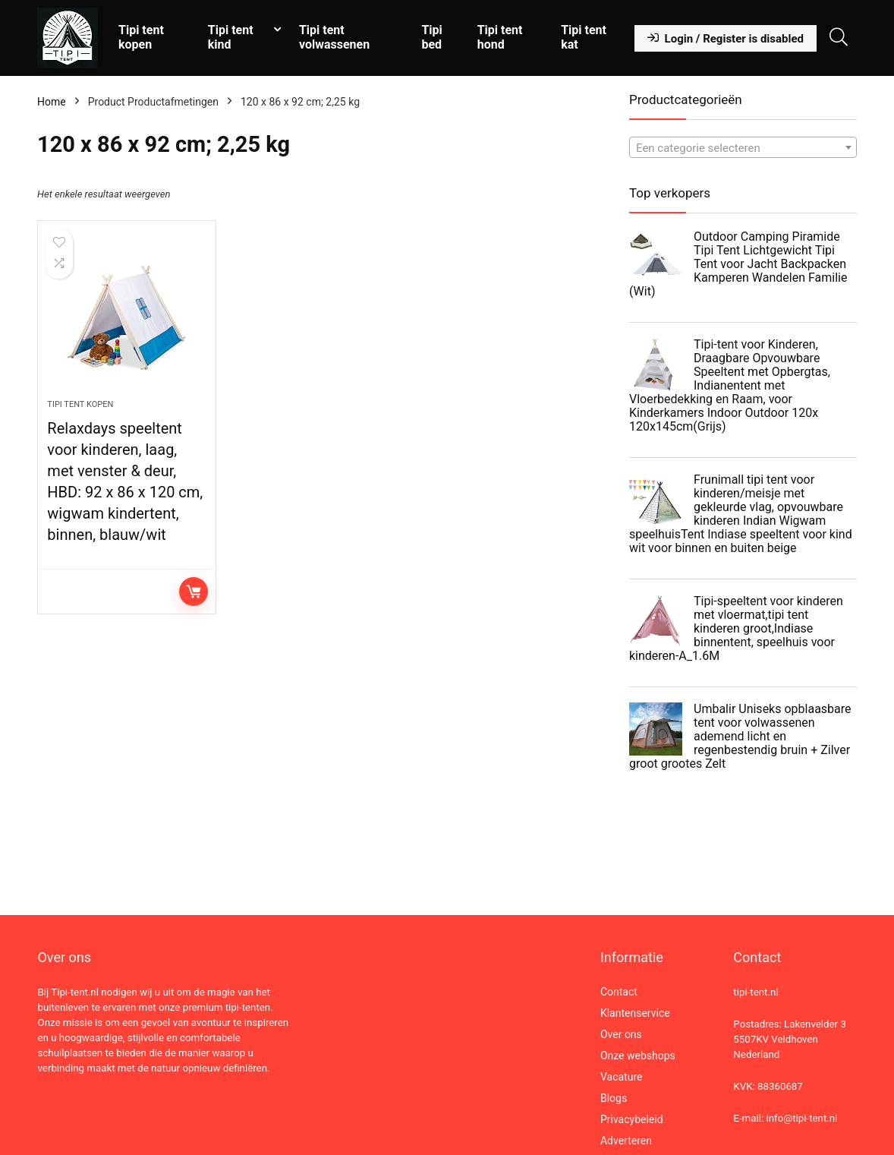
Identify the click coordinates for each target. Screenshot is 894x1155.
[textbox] (743, 148)
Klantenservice (635, 1013)
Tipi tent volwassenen (334, 37)
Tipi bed (431, 37)
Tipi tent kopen (141, 37)
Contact (618, 992)
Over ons (621, 1034)
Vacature (621, 1077)
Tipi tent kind (230, 37)
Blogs (613, 1098)
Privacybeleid (631, 1119)
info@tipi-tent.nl (801, 1118)
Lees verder (193, 591)
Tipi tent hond (500, 37)
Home (51, 102)
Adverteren (626, 1140)
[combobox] (743, 147)
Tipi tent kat (583, 37)
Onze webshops (637, 1055)
